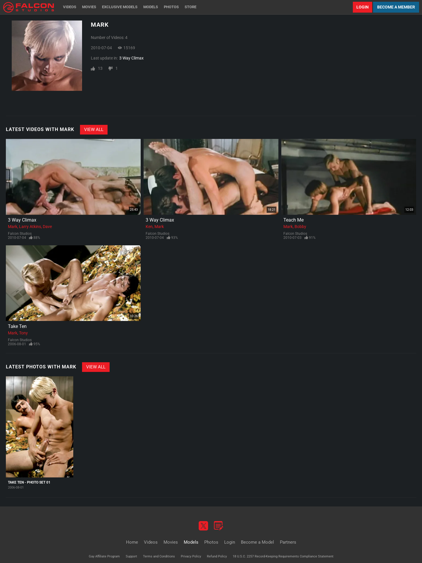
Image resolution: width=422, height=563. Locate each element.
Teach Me (293, 220)
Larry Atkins (30, 226)
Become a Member (396, 7)
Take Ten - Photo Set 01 (29, 482)
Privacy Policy (191, 556)
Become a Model (257, 542)
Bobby (300, 226)
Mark (12, 226)
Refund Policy (217, 556)
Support (131, 556)
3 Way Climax (131, 58)
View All (93, 129)
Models (150, 7)
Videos (69, 7)
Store (190, 7)
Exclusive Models (119, 7)
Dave (47, 226)
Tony (23, 333)
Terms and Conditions (159, 556)
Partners (288, 542)
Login (362, 7)
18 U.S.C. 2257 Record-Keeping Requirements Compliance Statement (283, 556)
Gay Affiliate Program (104, 556)
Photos (171, 7)
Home (132, 542)
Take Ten (17, 326)
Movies (89, 7)
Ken (149, 226)
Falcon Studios (20, 234)
